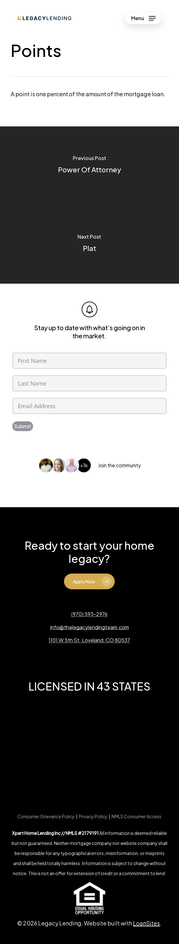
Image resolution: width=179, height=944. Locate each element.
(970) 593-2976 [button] (89, 614)
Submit (22, 426)
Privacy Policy (93, 816)
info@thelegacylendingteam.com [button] (89, 627)
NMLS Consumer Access (136, 816)
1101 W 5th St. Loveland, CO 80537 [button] (89, 640)
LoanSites (146, 923)
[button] (143, 18)
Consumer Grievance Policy (46, 816)
